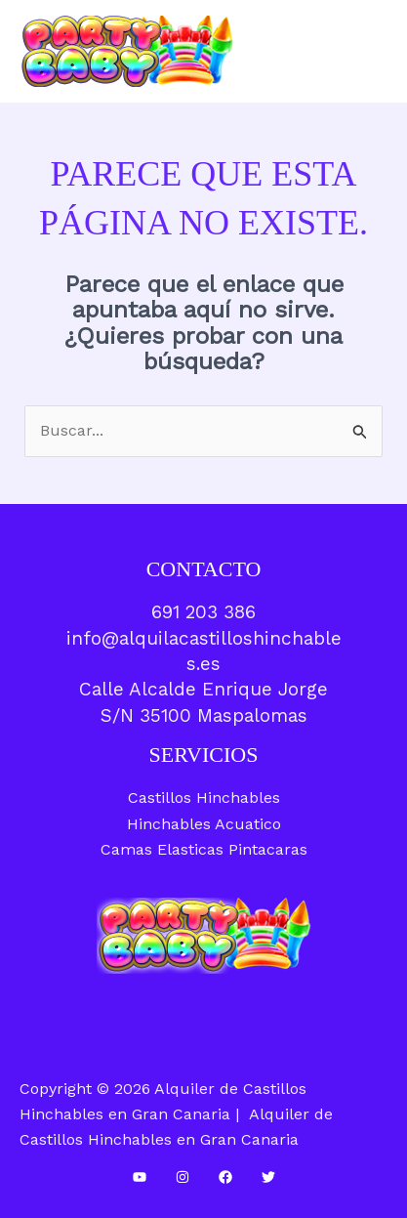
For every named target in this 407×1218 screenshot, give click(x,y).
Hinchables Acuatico (204, 824)
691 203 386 (203, 612)
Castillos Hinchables (204, 797)
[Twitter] (268, 1177)
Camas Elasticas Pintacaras (204, 849)
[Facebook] (225, 1177)
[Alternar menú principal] (366, 50)
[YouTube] (139, 1177)
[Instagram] (182, 1177)
